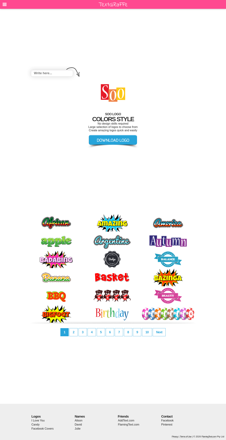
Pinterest (166, 424)
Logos (36, 416)
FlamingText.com (128, 424)
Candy (35, 424)
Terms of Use (185, 436)
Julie (78, 428)
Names (80, 416)
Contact (167, 416)
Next (159, 332)
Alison (78, 420)
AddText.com (126, 420)
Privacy (175, 436)
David (78, 424)
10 (147, 332)
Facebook (167, 420)
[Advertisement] (113, 39)
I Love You (38, 420)
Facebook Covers (42, 428)
